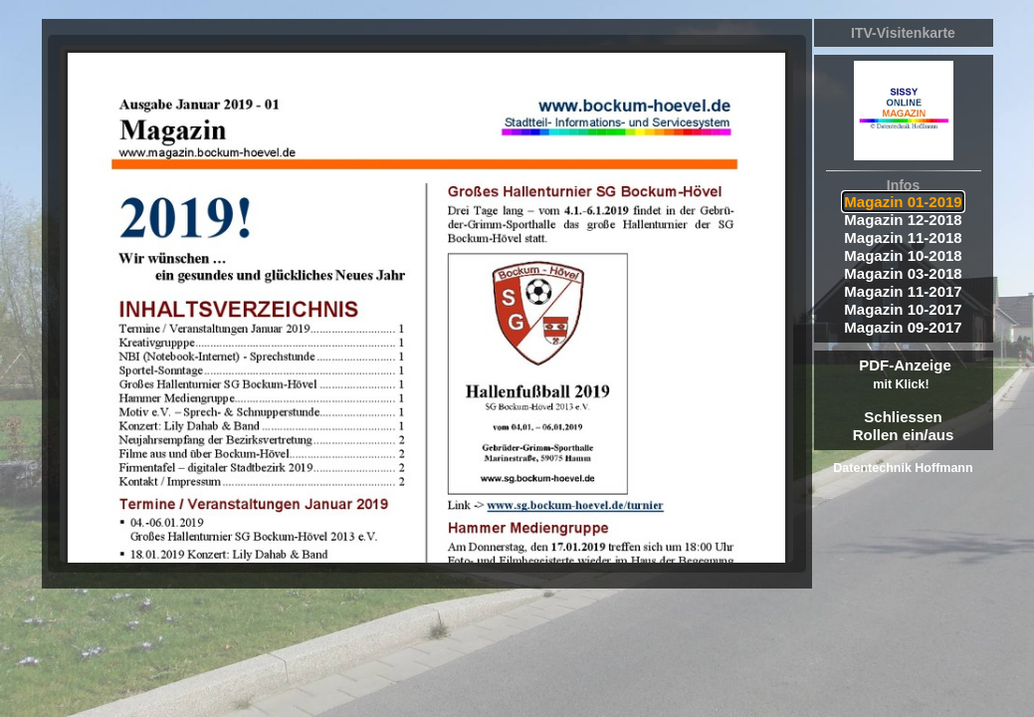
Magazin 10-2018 (902, 255)
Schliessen (902, 416)
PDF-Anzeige (905, 374)
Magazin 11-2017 (902, 291)
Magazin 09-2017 (902, 327)
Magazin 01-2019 (902, 201)
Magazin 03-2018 (902, 273)
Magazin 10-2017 (902, 309)
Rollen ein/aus (903, 434)
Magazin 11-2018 (902, 237)
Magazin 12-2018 (902, 219)
